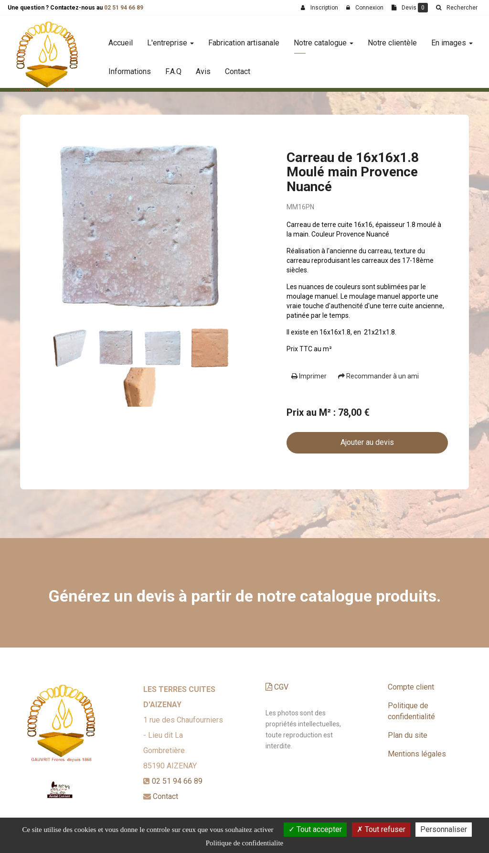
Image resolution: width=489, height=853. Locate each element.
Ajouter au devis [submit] (367, 442)
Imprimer (309, 376)
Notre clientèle (392, 38)
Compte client (411, 686)
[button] (456, 7)
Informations (129, 67)
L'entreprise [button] (170, 38)
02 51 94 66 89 (123, 7)
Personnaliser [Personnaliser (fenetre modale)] (443, 829)
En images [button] (452, 38)
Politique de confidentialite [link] (244, 843)
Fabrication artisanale (243, 38)
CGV (277, 686)
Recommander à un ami (378, 376)
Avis (203, 67)
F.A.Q (173, 67)
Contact (237, 67)
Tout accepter (315, 829)
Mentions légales (417, 753)
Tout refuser (381, 829)
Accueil (120, 38)
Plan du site (407, 735)
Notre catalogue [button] (323, 38)
